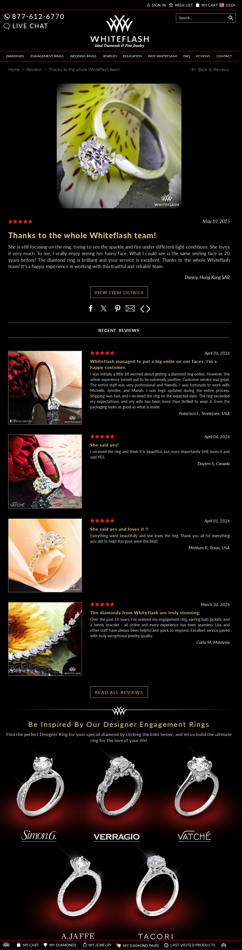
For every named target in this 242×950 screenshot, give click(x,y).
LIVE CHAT (30, 26)
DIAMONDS (15, 56)
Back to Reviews (213, 69)
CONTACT (224, 56)
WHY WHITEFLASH (162, 56)
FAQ (186, 56)
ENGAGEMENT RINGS (47, 56)
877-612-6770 (38, 16)
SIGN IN (159, 5)
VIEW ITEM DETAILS (119, 292)
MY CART (209, 5)
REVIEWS (203, 56)
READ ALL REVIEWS (119, 692)
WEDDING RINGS (83, 56)
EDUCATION (132, 56)
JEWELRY (110, 56)
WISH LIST (184, 5)
